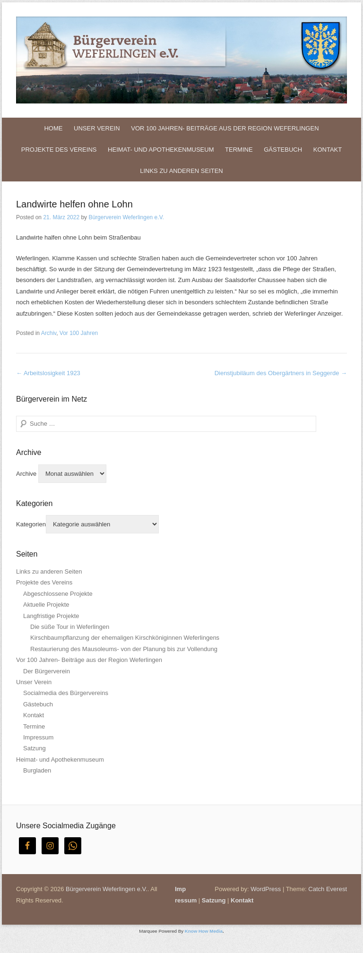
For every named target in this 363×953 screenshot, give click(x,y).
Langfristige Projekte (51, 615)
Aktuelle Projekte (46, 604)
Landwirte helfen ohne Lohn (74, 204)
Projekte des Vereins (59, 149)
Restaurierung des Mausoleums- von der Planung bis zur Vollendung (123, 649)
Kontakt (327, 149)
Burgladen (37, 770)
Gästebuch (283, 149)
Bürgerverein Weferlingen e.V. (126, 217)
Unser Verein (97, 128)
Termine (239, 149)
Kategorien (31, 524)
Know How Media (204, 931)
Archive (26, 473)
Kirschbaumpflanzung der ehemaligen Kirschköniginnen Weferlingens (124, 637)
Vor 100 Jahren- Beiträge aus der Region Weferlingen (225, 128)
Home (53, 128)
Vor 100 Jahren (79, 333)
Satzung (34, 748)
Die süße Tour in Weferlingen (69, 626)
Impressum (38, 737)
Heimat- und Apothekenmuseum (161, 149)
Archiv (48, 333)
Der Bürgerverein (46, 671)
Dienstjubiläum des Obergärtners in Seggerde (281, 373)
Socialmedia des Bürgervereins (65, 692)
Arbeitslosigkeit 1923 (48, 373)
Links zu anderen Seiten (181, 170)
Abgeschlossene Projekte (58, 593)
